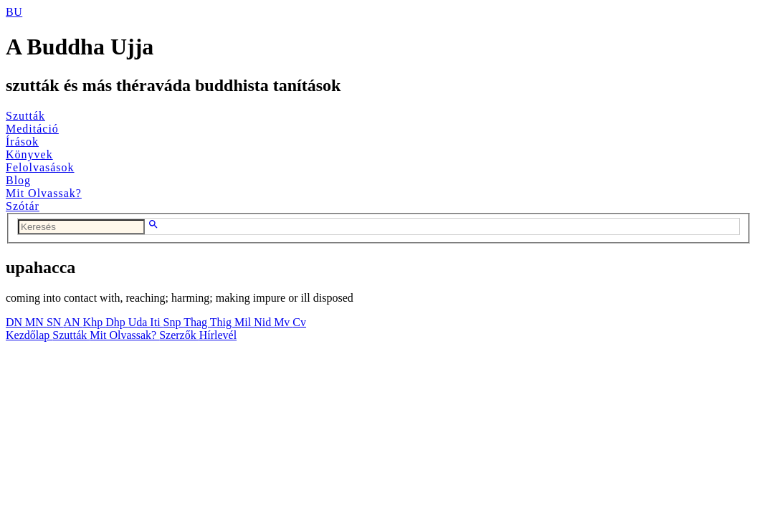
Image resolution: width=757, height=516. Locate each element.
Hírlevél (218, 335)
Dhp (116, 322)
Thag (197, 322)
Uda (139, 322)
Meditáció (32, 129)
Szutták (25, 116)
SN (55, 322)
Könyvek (29, 154)
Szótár (22, 206)
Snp (173, 322)
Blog (18, 180)
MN (36, 322)
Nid (264, 322)
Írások (22, 141)
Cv (299, 322)
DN (15, 322)
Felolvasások (40, 167)
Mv (283, 322)
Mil (244, 322)
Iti (156, 322)
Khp (94, 322)
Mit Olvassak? (44, 193)
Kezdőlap (29, 335)
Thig (222, 322)
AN (72, 322)
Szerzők (179, 335)
